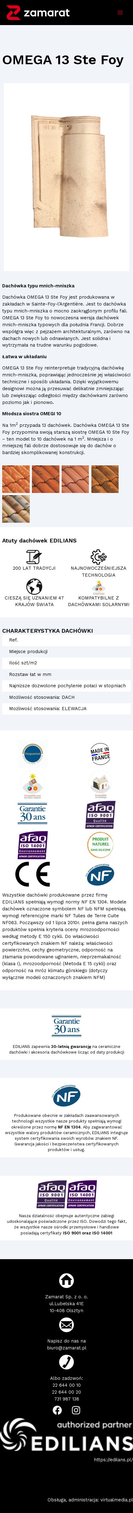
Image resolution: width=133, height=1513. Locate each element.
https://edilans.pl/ (113, 1460)
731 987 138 (66, 1399)
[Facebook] (57, 1410)
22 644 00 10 (67, 1385)
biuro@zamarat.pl (66, 1348)
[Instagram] (76, 1410)
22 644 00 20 (66, 1392)
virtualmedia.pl (116, 1500)
